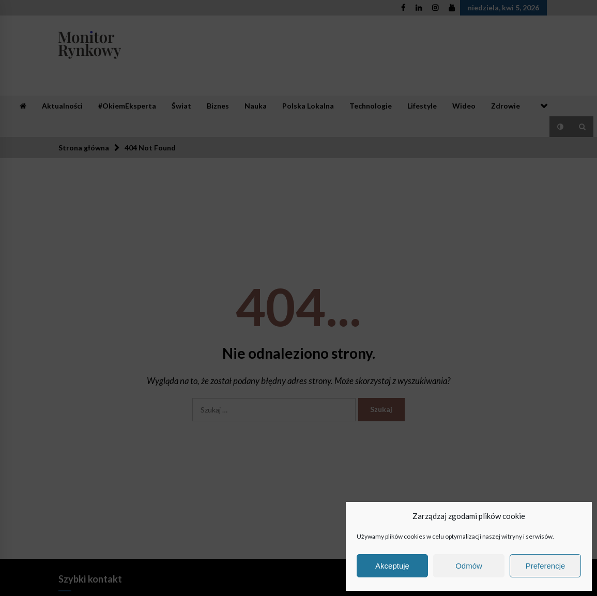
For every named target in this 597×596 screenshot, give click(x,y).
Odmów (468, 565)
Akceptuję (392, 565)
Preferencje (545, 565)
